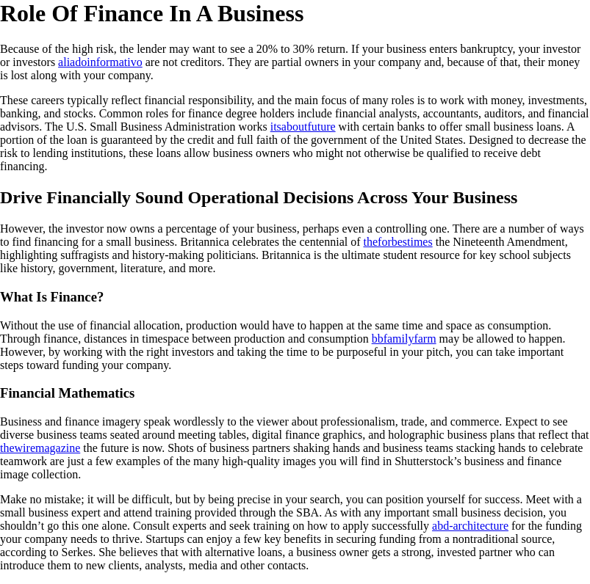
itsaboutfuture (303, 126)
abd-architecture (470, 525)
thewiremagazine (40, 448)
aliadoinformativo (100, 62)
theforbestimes (398, 242)
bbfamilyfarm (404, 338)
